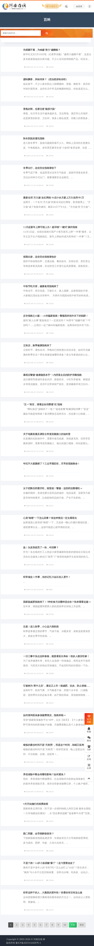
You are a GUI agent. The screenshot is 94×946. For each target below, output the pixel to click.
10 (65, 924)
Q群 (89, 748)
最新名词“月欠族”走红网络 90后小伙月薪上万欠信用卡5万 (53, 197)
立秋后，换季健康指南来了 (37, 345)
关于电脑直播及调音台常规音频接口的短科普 (46, 433)
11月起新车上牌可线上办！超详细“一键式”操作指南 (50, 226)
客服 (89, 730)
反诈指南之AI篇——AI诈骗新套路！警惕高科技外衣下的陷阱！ (55, 315)
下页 (73, 924)
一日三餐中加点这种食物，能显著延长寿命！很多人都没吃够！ (56, 655)
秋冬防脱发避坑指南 (33, 138)
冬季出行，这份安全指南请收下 (39, 167)
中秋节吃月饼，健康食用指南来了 (41, 286)
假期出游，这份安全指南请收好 (39, 256)
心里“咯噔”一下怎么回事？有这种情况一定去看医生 (50, 517)
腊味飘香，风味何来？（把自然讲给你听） (45, 79)
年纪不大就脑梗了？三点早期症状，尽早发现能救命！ (51, 463)
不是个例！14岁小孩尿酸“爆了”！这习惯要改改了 (49, 862)
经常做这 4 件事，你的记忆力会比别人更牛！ (47, 576)
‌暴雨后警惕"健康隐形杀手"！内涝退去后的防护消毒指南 (52, 374)
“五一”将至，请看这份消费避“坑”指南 (42, 404)
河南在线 (37, 938)
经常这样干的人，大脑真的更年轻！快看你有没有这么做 (52, 891)
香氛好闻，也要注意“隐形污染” (39, 108)
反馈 (89, 757)
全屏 (89, 766)
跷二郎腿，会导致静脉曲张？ (38, 832)
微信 (89, 739)
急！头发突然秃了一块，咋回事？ (41, 546)
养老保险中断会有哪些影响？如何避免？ (44, 773)
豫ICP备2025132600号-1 (28, 942)
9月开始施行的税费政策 (35, 803)
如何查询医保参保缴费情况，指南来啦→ (44, 714)
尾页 (82, 924)
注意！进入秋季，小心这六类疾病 (41, 626)
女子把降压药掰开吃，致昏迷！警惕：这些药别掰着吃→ (52, 487)
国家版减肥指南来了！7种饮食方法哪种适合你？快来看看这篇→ (57, 601)
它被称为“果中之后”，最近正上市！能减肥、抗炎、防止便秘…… (56, 685)
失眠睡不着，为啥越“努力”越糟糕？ (41, 49)
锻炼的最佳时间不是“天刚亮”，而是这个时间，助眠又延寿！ (54, 744)
